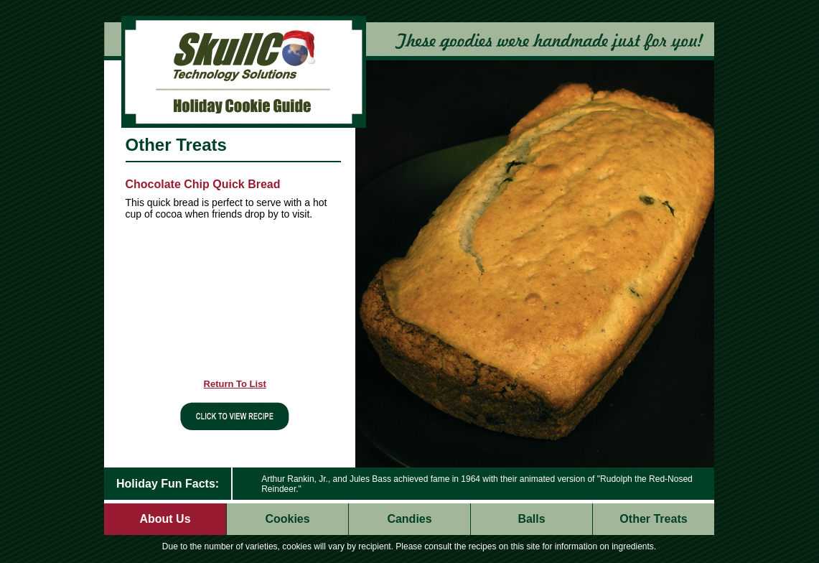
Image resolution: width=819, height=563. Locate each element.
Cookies (287, 519)
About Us (164, 519)
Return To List (235, 383)
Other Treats (653, 519)
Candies (409, 519)
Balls (531, 519)
